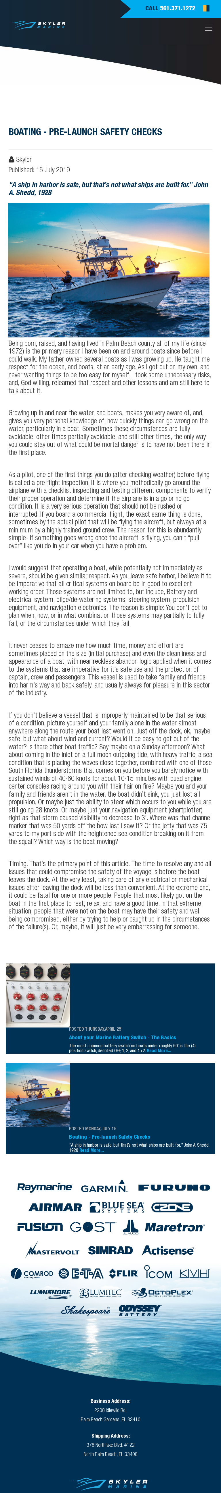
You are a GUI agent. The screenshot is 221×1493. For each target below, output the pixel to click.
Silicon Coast (183, 1450)
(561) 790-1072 (144, 1432)
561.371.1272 (177, 9)
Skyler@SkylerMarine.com (110, 1439)
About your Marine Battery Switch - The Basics (122, 989)
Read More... (159, 1002)
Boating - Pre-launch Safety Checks (109, 1055)
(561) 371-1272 (94, 1432)
